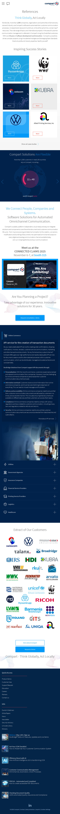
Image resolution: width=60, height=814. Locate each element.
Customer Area (7, 682)
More (9, 78)
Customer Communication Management (24, 770)
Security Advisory (7, 722)
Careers (4, 691)
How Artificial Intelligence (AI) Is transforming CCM (27, 760)
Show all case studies (29, 144)
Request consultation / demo (30, 318)
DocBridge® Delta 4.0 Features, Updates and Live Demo (29, 737)
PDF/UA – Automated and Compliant (22, 781)
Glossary (5, 729)
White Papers (6, 713)
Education (5, 688)
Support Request (7, 685)
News (4, 716)
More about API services (46, 419)
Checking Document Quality (19, 793)
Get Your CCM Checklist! (18, 746)
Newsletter (5, 719)
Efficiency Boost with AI (17, 758)
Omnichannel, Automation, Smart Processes (25, 772)
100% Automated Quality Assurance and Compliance (28, 795)
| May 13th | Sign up (19, 735)
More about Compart (30, 643)
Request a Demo (30, 649)
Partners (4, 694)
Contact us (5, 698)
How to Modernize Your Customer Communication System (30, 748)
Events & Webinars (8, 710)
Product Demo (6, 679)
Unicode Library (7, 726)
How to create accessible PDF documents (24, 783)
